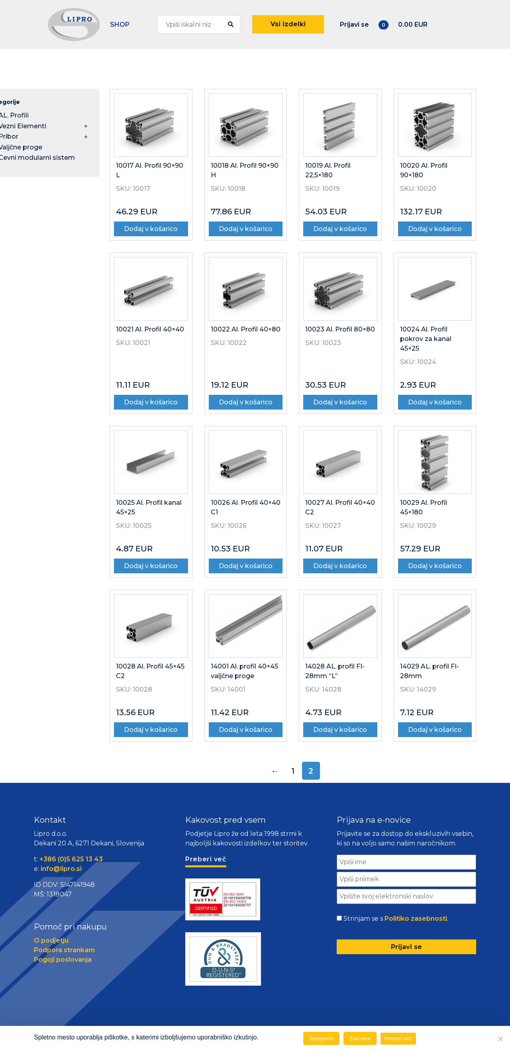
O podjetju (51, 940)
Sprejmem (321, 1038)
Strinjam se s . (395, 919)
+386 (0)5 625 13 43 (71, 859)
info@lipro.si (61, 869)
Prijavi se (354, 24)
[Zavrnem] (500, 1039)
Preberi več (398, 1038)
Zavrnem (360, 1038)
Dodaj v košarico (151, 229)
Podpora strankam (64, 950)
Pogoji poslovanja (63, 959)
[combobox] (198, 24)
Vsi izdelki (288, 24)
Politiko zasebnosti (415, 918)
